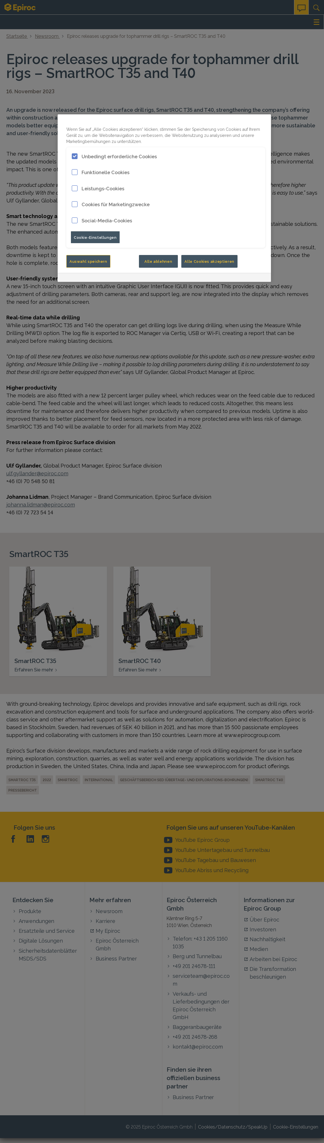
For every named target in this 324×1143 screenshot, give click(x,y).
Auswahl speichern (88, 261)
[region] (164, 198)
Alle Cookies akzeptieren (209, 261)
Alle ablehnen (158, 261)
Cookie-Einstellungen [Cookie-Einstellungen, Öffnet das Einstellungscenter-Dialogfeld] (95, 237)
